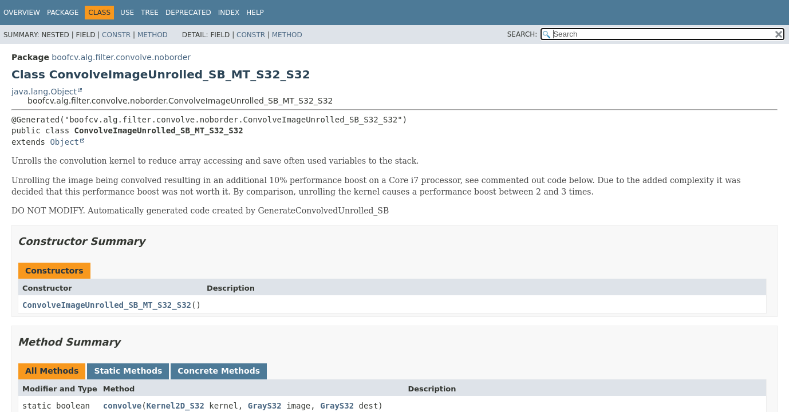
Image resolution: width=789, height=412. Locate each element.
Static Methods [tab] (128, 370)
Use (127, 13)
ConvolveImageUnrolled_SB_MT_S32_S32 (106, 305)
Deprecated (188, 13)
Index (229, 13)
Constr (116, 35)
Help (255, 13)
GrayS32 (265, 405)
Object (64, 141)
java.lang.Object (44, 91)
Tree (150, 13)
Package (62, 13)
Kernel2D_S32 (175, 405)
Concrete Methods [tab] (218, 370)
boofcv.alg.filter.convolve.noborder (121, 57)
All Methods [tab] (51, 370)
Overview (21, 13)
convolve (122, 405)
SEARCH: (522, 34)
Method (152, 35)
